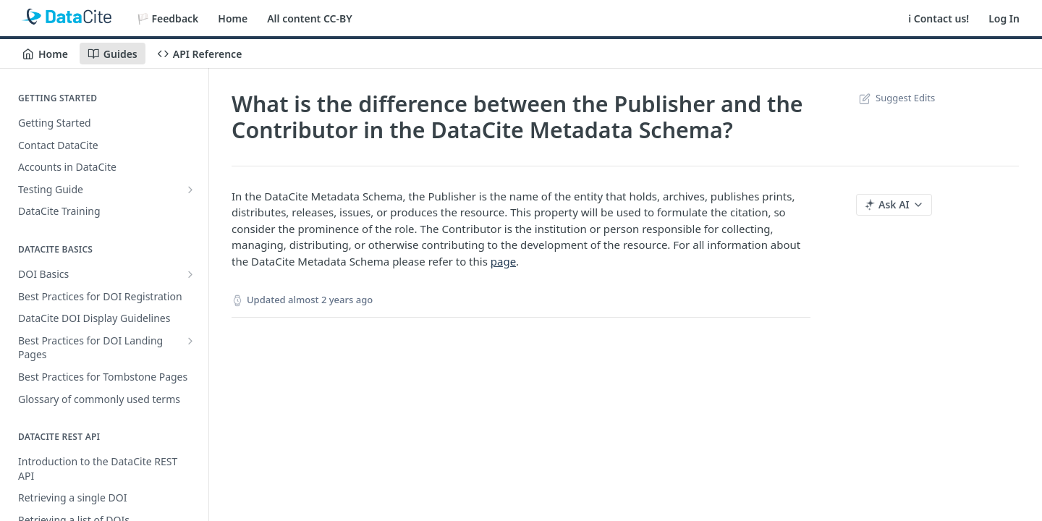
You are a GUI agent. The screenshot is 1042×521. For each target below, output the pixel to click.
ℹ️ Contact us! (938, 18)
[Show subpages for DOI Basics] (190, 274)
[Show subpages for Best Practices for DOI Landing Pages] (190, 341)
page (503, 261)
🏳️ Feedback (168, 18)
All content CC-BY (309, 18)
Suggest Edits (895, 97)
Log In (1004, 18)
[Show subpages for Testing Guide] (190, 189)
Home (232, 18)
